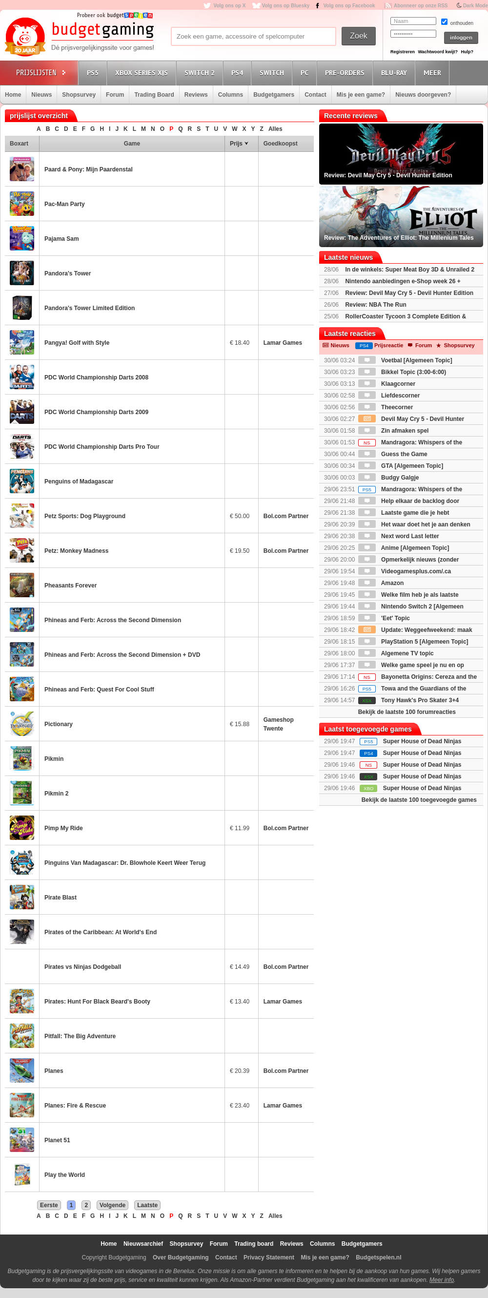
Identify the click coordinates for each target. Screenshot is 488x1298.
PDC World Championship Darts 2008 (96, 377)
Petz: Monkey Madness (76, 550)
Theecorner (385, 407)
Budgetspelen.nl (378, 1257)
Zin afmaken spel (393, 430)
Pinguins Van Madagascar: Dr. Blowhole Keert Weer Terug (124, 862)
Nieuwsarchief (143, 1243)
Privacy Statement (269, 1257)
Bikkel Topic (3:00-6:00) (402, 372)
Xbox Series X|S (143, 72)
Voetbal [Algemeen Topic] (405, 360)
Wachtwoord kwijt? (438, 51)
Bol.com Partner (286, 516)
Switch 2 (201, 72)
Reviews (196, 94)
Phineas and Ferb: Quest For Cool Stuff (99, 689)
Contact (315, 94)
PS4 (238, 72)
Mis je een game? (361, 94)
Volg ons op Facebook (349, 5)
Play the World (64, 1175)
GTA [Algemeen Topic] (400, 465)
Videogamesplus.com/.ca (404, 571)
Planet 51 (57, 1140)
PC (306, 72)
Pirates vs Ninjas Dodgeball (82, 966)
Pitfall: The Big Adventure (80, 1036)
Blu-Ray (395, 72)
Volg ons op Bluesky (286, 5)
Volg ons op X (229, 5)
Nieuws (41, 94)
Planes (53, 1071)
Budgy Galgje (388, 477)
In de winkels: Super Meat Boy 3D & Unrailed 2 (409, 269)
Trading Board (154, 94)
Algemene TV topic (396, 653)
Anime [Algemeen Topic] (403, 547)
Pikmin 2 (56, 793)
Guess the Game (392, 454)
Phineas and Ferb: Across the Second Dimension (112, 620)
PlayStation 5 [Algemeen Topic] (413, 641)
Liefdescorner (389, 395)
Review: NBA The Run (376, 304)
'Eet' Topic (384, 618)
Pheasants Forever (70, 585)
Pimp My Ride (63, 828)
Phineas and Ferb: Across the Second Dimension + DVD (122, 654)
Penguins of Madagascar (78, 481)
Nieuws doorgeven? (423, 94)
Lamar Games (283, 342)
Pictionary (58, 724)
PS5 (94, 72)
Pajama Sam (61, 238)
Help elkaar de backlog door (408, 501)
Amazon (381, 583)
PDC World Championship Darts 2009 (96, 412)
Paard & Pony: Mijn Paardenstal (88, 169)
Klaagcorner (386, 383)
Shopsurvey (79, 94)
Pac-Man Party (64, 204)
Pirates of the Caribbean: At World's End (100, 932)
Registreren (402, 51)
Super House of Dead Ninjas (422, 741)
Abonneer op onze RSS (421, 5)
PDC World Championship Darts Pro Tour (102, 446)
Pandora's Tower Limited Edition (89, 308)
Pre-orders (346, 72)
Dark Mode (475, 5)
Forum (115, 94)
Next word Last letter (398, 536)
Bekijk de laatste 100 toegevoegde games (419, 799)
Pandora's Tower (67, 273)
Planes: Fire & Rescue (75, 1105)
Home (13, 94)
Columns (230, 94)
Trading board (253, 1243)
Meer (434, 72)
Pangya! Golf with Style (76, 342)
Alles (275, 129)
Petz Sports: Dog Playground (84, 516)
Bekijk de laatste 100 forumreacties (407, 712)
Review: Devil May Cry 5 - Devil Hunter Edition (409, 293)
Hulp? (467, 51)
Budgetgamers (273, 94)
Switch (273, 72)
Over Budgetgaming (181, 1257)
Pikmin (53, 758)
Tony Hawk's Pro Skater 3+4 (408, 700)
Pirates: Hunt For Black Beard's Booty (97, 1001)
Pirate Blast (60, 897)
